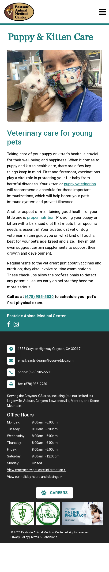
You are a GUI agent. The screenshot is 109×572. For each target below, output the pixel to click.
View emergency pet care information (35, 470)
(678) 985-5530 (39, 296)
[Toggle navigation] (102, 12)
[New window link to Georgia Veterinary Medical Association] (49, 513)
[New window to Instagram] (17, 325)
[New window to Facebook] (10, 325)
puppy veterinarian (80, 184)
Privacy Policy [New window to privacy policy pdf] (20, 537)
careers (54, 492)
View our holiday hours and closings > (34, 477)
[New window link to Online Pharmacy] (83, 513)
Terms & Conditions (44, 537)
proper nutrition (40, 217)
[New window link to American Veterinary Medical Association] (23, 513)
